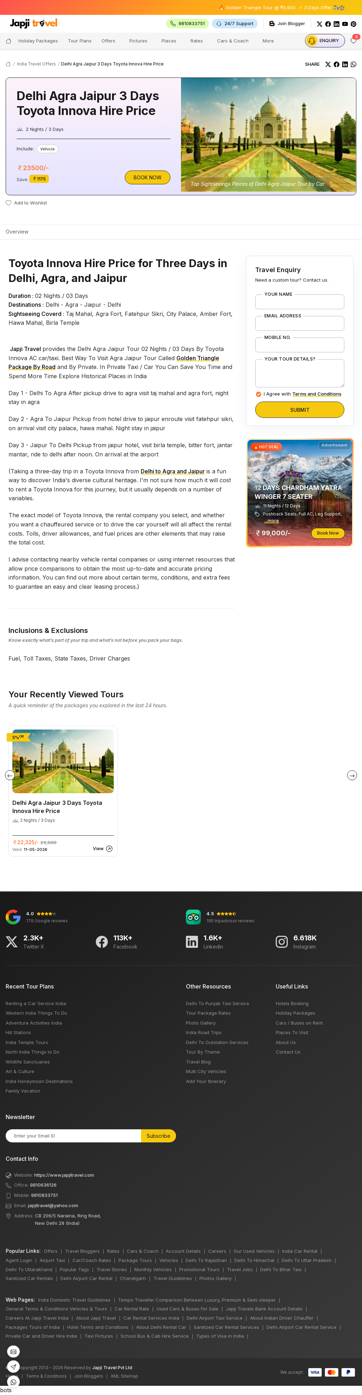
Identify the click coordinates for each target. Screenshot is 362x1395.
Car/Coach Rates (91, 1260)
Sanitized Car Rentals (29, 1278)
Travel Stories (112, 1269)
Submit (300, 410)
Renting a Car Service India (36, 1003)
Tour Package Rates (208, 1013)
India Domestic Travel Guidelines (74, 1300)
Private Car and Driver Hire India (41, 1336)
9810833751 (44, 1195)
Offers (108, 41)
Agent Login (19, 1260)
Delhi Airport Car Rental (86, 1278)
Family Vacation (23, 1091)
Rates (197, 41)
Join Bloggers (88, 1376)
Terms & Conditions (46, 1376)
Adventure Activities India (34, 1023)
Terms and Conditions (316, 394)
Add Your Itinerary (206, 1081)
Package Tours (135, 1260)
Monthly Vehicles (153, 1269)
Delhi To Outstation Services (217, 1042)
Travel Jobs (240, 1269)
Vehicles (168, 1260)
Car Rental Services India (151, 1318)
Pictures (138, 41)
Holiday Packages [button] (38, 41)
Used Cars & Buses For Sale (187, 1309)
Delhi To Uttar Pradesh (307, 1260)
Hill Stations (18, 1032)
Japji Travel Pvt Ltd (112, 1367)
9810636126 (43, 1185)
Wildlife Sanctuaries (28, 1062)
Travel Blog (198, 1062)
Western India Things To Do (36, 1013)
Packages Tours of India (33, 1327)
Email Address (282, 315)
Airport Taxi (52, 1260)
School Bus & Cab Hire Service (155, 1336)
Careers (217, 1251)
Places (169, 41)
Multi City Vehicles (206, 1071)
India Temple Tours (27, 1042)
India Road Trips (204, 1032)
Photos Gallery (215, 1278)
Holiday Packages (295, 1013)
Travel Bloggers (82, 1251)
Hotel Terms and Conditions (98, 1327)
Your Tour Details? (290, 359)
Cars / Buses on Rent (299, 1023)
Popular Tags (74, 1269)
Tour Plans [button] (80, 41)
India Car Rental (299, 1251)
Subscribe (158, 1136)
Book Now (148, 177)
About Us (286, 1042)
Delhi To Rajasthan (206, 1260)
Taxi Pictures (98, 1336)
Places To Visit (292, 1032)
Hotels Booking (292, 1003)
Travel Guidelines (172, 1278)
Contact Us (288, 1052)
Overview (17, 232)
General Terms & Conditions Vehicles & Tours (56, 1309)
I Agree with (302, 394)
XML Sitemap (124, 1376)
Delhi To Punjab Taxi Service (217, 1003)
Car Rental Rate (132, 1309)
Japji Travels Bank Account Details (264, 1309)
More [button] (268, 41)
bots (181, 697)
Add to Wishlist (26, 203)
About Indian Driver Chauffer (282, 1318)
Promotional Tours (199, 1269)
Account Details (183, 1251)
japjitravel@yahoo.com (53, 1205)
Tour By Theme (203, 1052)
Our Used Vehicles (254, 1251)
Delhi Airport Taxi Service (215, 1318)
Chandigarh (133, 1278)
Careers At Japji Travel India (37, 1318)
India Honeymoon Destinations (39, 1081)
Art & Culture (20, 1071)
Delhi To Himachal (254, 1260)
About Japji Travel (96, 1318)
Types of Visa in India (220, 1336)
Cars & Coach (233, 41)
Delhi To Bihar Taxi (281, 1269)
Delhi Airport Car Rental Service (302, 1327)
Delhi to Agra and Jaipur (173, 471)
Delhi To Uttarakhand (29, 1269)
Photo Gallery (201, 1023)
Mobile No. (277, 337)
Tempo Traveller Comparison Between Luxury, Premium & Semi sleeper (197, 1300)
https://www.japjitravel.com (64, 1175)
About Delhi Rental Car (161, 1327)
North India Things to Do (32, 1052)
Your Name (278, 294)
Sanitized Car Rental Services (226, 1327)
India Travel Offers (36, 64)
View (102, 848)
